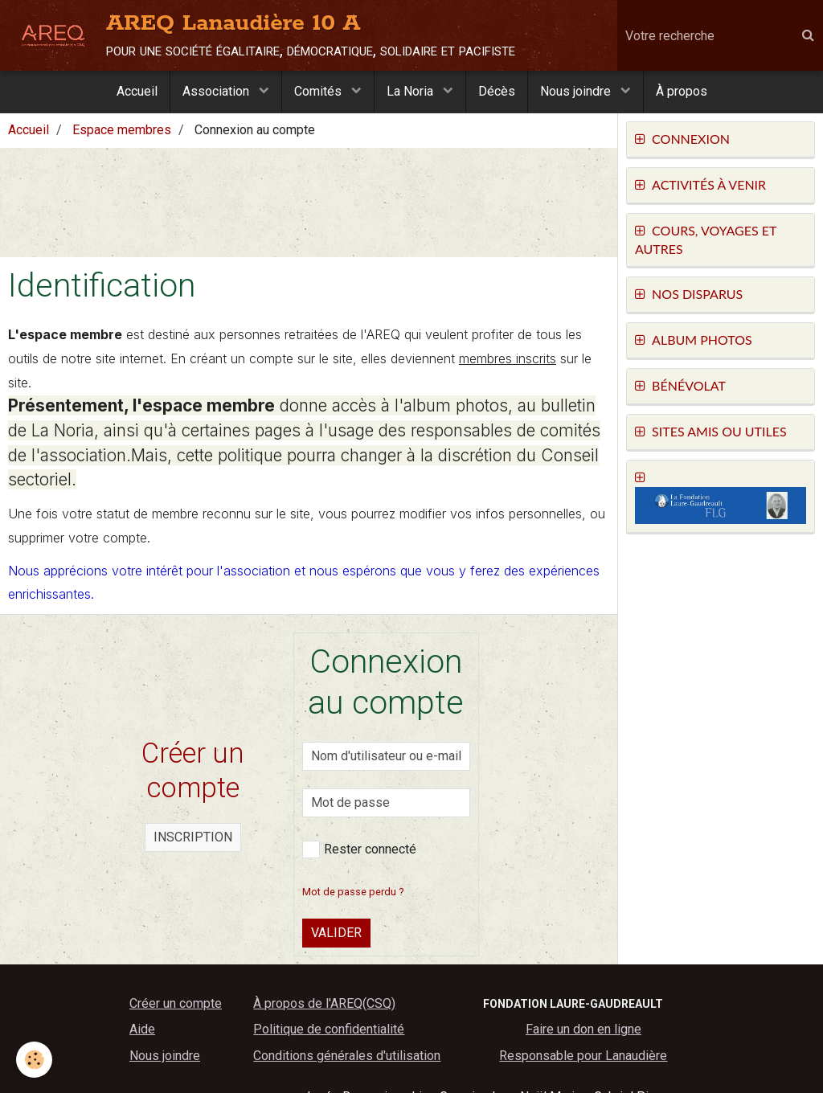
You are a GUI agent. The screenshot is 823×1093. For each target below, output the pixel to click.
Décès (496, 91)
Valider (336, 932)
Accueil (137, 91)
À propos (681, 91)
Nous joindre (577, 91)
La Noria (411, 91)
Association (217, 91)
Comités (319, 91)
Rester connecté (359, 849)
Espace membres (121, 129)
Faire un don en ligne (583, 1029)
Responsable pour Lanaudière (583, 1055)
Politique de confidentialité (328, 1029)
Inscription (193, 837)
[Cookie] (34, 1060)
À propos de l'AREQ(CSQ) (324, 1003)
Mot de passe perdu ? (352, 892)
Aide (142, 1029)
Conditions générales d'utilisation (346, 1055)
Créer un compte (175, 1003)
